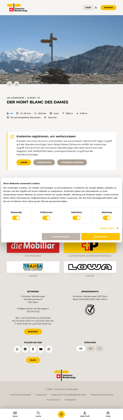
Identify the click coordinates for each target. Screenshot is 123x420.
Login (23, 162)
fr (90, 348)
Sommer (50, 117)
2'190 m (81, 113)
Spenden (108, 7)
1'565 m (67, 113)
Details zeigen (107, 228)
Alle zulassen (100, 236)
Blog (33, 360)
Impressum (41, 394)
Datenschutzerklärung (102, 394)
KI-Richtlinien (53, 399)
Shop (88, 7)
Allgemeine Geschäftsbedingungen (68, 394)
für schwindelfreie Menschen (24, 117)
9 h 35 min (23, 113)
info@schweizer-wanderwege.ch (33, 308)
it (100, 348)
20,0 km (40, 113)
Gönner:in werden (72, 162)
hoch (54, 113)
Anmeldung (44, 162)
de (80, 348)
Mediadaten (70, 399)
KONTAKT (33, 331)
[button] (61, 49)
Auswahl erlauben (61, 236)
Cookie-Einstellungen (20, 394)
